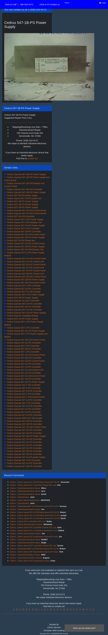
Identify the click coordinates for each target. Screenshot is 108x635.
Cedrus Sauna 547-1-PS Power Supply (24, 219)
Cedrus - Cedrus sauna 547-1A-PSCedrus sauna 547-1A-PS (34, 512)
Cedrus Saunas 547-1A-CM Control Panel (26, 258)
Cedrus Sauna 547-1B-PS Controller (23, 231)
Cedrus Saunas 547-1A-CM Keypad (23, 291)
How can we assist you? (84, 628)
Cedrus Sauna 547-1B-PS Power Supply (25, 237)
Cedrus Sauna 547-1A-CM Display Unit (24, 249)
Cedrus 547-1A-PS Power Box (20, 240)
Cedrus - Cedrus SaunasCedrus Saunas (26, 524)
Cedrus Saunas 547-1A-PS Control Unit (25, 261)
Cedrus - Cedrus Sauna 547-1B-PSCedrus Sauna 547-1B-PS (35, 482)
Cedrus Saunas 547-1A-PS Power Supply (26, 312)
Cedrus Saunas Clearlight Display (22, 315)
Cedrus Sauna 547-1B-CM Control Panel (25, 234)
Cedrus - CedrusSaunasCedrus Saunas (26, 558)
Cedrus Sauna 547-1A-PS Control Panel (25, 243)
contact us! (33, 158)
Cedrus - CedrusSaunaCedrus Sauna (25, 488)
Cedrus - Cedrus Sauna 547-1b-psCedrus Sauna (30, 561)
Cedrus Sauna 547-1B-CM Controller (23, 358)
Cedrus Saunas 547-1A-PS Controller (24, 303)
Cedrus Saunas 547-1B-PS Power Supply (26, 174)
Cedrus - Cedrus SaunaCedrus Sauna (25, 533)
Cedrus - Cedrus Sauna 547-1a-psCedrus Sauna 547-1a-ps (34, 537)
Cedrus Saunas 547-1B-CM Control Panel (26, 210)
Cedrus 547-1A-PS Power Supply (22, 319)
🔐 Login (102, 3)
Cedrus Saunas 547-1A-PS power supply (25, 457)
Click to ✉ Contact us (49, 4)
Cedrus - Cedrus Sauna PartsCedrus (25, 500)
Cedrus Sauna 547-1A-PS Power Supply (25, 225)
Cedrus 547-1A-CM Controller (20, 216)
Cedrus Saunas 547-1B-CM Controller (24, 189)
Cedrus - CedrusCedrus (19, 497)
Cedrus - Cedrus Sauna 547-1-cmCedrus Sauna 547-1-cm (33, 530)
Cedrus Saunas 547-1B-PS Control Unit (25, 273)
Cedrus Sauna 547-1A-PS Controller (23, 288)
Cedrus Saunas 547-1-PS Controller (23, 285)
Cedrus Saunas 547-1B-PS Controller (24, 421)
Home (67, 3)
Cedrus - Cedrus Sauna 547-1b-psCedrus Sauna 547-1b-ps (34, 552)
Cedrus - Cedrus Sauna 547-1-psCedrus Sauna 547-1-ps (33, 485)
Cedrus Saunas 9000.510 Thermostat (24, 418)
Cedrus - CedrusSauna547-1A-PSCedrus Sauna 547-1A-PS (34, 506)
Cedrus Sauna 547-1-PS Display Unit (24, 222)
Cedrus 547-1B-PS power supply (22, 195)
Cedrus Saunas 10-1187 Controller (22, 300)
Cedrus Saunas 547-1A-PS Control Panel (26, 264)
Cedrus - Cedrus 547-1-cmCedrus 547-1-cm (28, 521)
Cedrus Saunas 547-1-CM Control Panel (25, 397)
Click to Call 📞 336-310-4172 (19, 4)
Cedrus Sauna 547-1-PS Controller (23, 228)
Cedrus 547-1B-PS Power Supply (22, 201)
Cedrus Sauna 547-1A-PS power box (23, 198)
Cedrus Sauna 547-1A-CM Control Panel (25, 355)
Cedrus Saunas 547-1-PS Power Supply (25, 294)
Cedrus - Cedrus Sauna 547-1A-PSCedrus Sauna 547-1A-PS (35, 515)
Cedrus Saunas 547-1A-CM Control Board (26, 213)
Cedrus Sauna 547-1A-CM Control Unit (24, 370)
